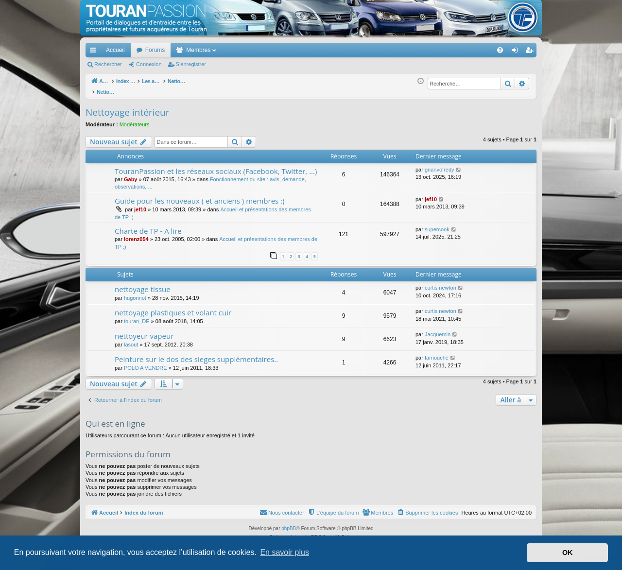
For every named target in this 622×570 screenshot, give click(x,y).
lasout (131, 339)
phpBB (288, 523)
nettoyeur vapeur (144, 330)
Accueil (115, 50)
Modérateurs (135, 119)
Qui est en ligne (115, 418)
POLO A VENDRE (145, 362)
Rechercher (108, 64)
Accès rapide (94, 52)
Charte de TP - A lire (148, 225)
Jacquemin (437, 329)
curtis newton (440, 282)
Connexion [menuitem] (517, 52)
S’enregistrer (191, 64)
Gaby (131, 174)
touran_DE (137, 316)
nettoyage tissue (143, 284)
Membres (198, 50)
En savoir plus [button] (284, 552)
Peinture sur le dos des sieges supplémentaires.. (196, 354)
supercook (437, 224)
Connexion (149, 64)
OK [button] (567, 552)
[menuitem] (466, 50)
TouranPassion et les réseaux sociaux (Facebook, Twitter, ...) (216, 166)
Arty (294, 532)
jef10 (140, 204)
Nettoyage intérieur (127, 107)
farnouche (437, 352)
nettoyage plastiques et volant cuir (173, 307)
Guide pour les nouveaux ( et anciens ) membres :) (200, 195)
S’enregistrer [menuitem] (531, 52)
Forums (155, 50)
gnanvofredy (439, 164)
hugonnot (135, 292)
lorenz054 (136, 234)
